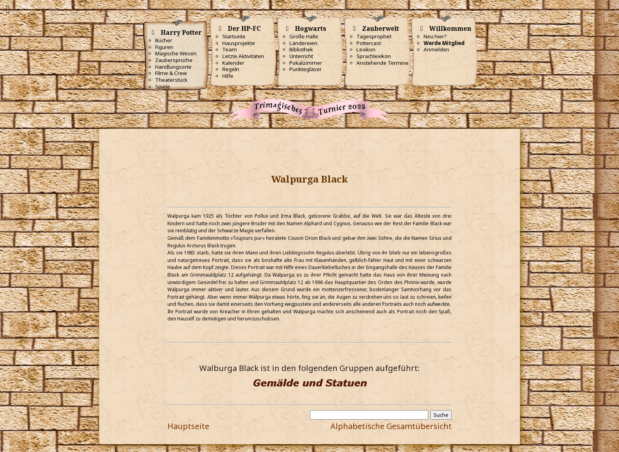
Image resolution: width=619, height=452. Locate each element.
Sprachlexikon (373, 56)
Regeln (230, 69)
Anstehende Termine (382, 62)
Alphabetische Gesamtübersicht (391, 426)
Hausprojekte (238, 43)
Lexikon (365, 49)
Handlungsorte (173, 66)
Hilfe (227, 75)
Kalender (233, 62)
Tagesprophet (373, 36)
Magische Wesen (176, 53)
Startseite (234, 36)
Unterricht (301, 56)
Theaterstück (171, 79)
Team (229, 49)
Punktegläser (305, 69)
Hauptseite (188, 426)
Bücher (163, 40)
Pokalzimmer (305, 62)
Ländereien (303, 43)
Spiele (162, 86)
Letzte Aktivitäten (243, 56)
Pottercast (368, 43)
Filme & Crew (171, 73)
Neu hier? (435, 36)
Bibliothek (301, 49)
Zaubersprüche (174, 60)
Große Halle (303, 36)
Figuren (164, 47)
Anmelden (436, 49)
